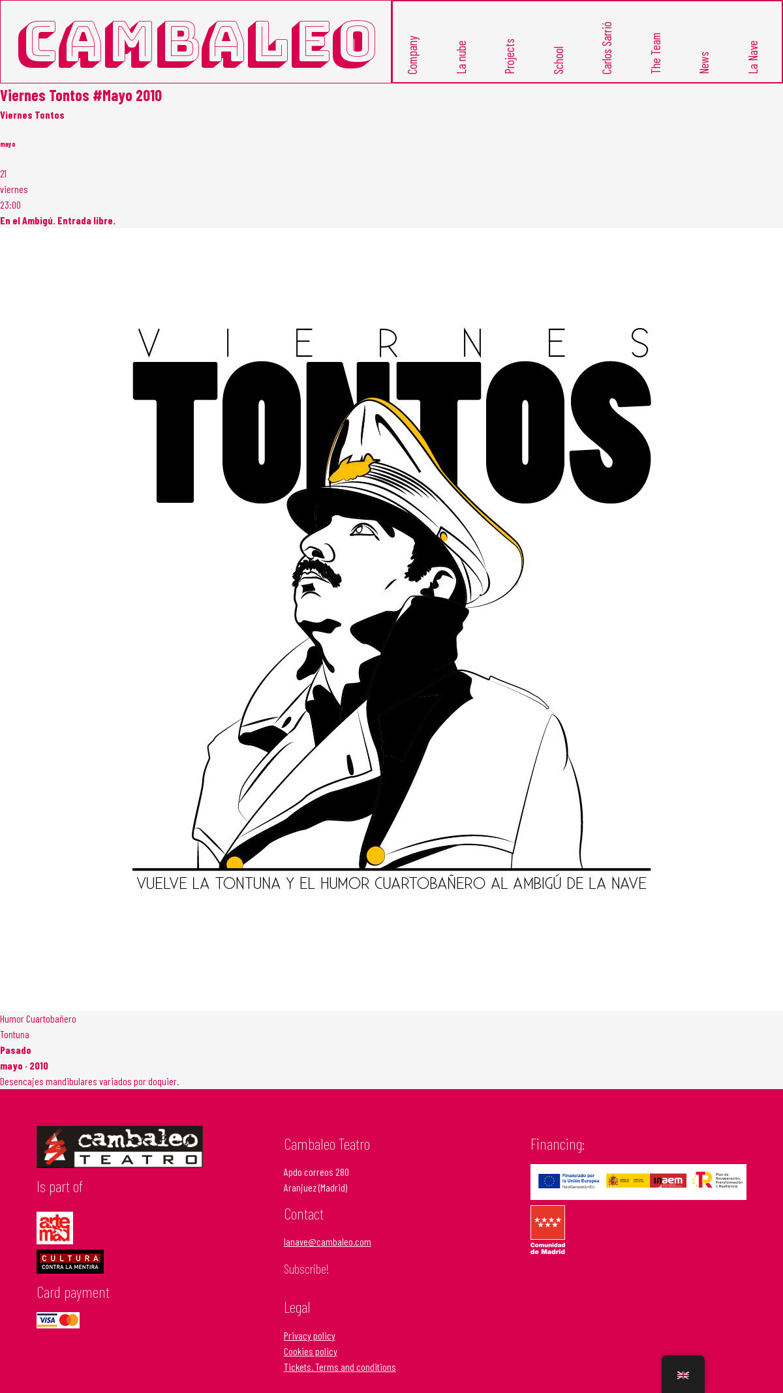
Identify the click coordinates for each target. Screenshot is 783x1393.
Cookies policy (310, 1350)
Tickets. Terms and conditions (340, 1366)
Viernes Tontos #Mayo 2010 (81, 94)
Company (412, 54)
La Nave (752, 57)
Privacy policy (309, 1334)
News (703, 62)
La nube (460, 57)
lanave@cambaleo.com (327, 1241)
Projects (509, 56)
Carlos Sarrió (606, 47)
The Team (654, 53)
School (557, 60)
